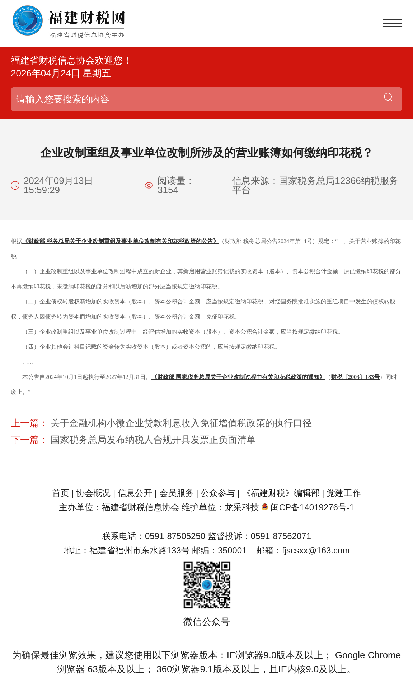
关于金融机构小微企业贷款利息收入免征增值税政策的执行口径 (181, 423)
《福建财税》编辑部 (281, 493)
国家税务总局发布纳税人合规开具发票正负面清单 (153, 439)
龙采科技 (242, 507)
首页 (60, 493)
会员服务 (176, 493)
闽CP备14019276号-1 (312, 507)
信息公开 (135, 493)
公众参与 (218, 493)
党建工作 (344, 493)
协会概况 (93, 493)
